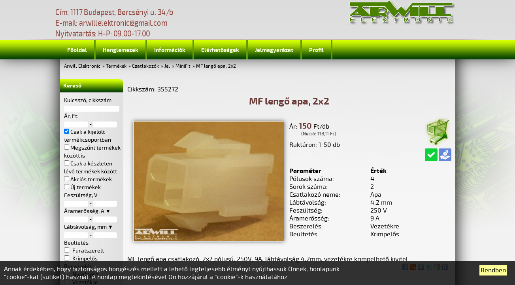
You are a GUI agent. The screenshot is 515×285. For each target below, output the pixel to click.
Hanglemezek (120, 50)
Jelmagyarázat (274, 50)
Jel (167, 66)
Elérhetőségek (220, 50)
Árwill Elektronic (82, 66)
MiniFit (183, 66)
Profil (316, 50)
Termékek (116, 66)
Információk (169, 50)
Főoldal (77, 50)
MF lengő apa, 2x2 (216, 66)
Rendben (493, 270)
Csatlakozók (145, 66)
